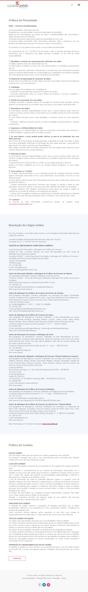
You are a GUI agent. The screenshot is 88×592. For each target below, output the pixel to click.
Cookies (63, 578)
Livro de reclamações (28, 578)
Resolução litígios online (43, 578)
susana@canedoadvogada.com (20, 204)
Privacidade (56, 578)
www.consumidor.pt (49, 424)
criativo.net (58, 575)
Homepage (17, 558)
